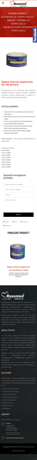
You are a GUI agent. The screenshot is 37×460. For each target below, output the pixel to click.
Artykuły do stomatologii (10, 391)
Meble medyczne (8, 403)
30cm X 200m (6, 167)
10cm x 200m (5, 155)
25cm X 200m (6, 164)
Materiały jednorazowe (10, 400)
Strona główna (17, 13)
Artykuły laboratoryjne (10, 394)
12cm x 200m (5, 157)
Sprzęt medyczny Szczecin (11, 388)
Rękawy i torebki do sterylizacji (18, 22)
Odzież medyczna (8, 405)
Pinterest (6, 225)
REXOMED (18, 447)
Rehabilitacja (6, 408)
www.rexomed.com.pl (12, 434)
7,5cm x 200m (6, 153)
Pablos (22, 450)
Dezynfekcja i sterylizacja (17, 17)
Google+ (24, 222)
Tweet (6, 222)
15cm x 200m (5, 160)
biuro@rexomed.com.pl (13, 432)
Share (14, 222)
